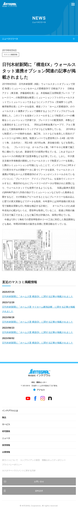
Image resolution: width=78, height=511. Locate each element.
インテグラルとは (10, 410)
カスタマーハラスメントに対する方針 (19, 470)
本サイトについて (10, 460)
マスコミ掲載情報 (10, 54)
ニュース (6, 438)
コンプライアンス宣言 (30, 460)
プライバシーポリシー (12, 464)
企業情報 (6, 452)
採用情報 (6, 445)
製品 (4, 417)
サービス (6, 424)
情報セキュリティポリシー (54, 460)
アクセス (41, 389)
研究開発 (6, 431)
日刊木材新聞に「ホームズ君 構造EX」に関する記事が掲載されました (37, 296)
